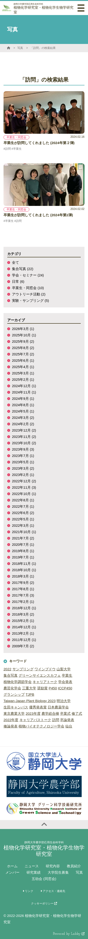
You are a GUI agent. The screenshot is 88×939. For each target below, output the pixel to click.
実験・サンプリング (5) (30, 301)
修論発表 (11, 726)
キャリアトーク (45, 682)
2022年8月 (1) (23, 500)
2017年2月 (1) (23, 602)
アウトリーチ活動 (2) (29, 294)
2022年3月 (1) (23, 525)
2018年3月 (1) (23, 576)
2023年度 (33, 713)
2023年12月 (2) (24, 430)
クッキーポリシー (44, 903)
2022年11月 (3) (24, 487)
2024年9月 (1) (23, 399)
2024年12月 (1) (24, 386)
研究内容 (53, 866)
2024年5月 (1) (23, 411)
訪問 (55, 720)
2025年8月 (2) (23, 348)
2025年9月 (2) (23, 341)
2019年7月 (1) (23, 557)
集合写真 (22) (22, 269)
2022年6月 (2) (23, 513)
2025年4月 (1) (23, 367)
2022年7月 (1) (23, 506)
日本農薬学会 (58, 707)
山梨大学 (64, 669)
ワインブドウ (45, 669)
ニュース (32, 866)
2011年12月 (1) (24, 640)
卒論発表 (67, 720)
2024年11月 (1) (24, 392)
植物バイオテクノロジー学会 (41, 726)
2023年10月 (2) (24, 443)
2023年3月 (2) (23, 468)
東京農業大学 (14, 713)
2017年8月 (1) (23, 589)
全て (15, 262)
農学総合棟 (50, 713)
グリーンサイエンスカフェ (40, 675)
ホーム (12, 866)
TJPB (30, 694)
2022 (7, 669)
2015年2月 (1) (23, 621)
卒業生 (67, 675)
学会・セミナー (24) (28, 275)
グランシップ (14, 694)
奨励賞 (42, 688)
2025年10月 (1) (24, 335)
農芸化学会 (12, 688)
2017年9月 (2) (23, 583)
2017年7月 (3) (23, 595)
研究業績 (34, 872)
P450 (53, 688)
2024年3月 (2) (23, 418)
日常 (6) (18, 281)
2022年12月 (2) (24, 481)
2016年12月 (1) (24, 608)
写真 (20, 48)
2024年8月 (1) (23, 405)
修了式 (77, 713)
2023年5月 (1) (23, 462)
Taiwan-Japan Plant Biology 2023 (30, 701)
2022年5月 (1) (23, 519)
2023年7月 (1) (23, 456)
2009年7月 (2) (23, 646)
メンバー (12, 872)
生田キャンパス (16, 707)
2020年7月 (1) (23, 544)
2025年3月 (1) (23, 373)
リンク (28, 891)
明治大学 (64, 701)
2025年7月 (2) (23, 354)
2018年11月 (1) (24, 564)
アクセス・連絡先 (53, 891)
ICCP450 (65, 688)
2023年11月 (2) (24, 437)
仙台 (68, 726)
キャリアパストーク (35, 720)
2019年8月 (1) (23, 551)
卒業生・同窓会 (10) (28, 288)
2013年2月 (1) (23, 633)
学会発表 (65, 682)
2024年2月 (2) (23, 424)
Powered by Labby (68, 934)
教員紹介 (74, 866)
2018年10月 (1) (24, 570)
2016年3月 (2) (23, 614)
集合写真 (11, 675)
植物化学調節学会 (18, 682)
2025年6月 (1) (23, 360)
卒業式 (65, 713)
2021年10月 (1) (24, 532)
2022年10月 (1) (24, 494)
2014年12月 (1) (24, 627)
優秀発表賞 (38, 707)
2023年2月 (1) (23, 475)
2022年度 (11, 720)
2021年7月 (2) (23, 538)
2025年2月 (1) (23, 379)
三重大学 (29, 688)
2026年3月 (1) (23, 329)
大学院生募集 (58, 872)
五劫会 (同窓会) (44, 879)
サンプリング (23, 669)
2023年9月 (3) (23, 449)
